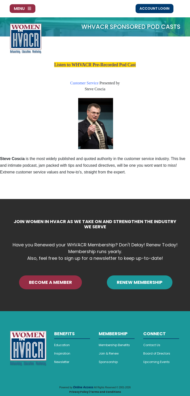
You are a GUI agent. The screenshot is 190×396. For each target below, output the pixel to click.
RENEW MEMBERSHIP (140, 282)
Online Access (83, 387)
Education (62, 345)
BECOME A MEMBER (50, 282)
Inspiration (62, 353)
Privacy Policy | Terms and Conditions (95, 392)
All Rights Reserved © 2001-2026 (112, 387)
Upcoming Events (156, 362)
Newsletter (61, 362)
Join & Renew (109, 353)
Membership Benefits (114, 345)
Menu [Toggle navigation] (22, 8)
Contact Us (151, 345)
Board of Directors (156, 353)
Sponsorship (108, 362)
